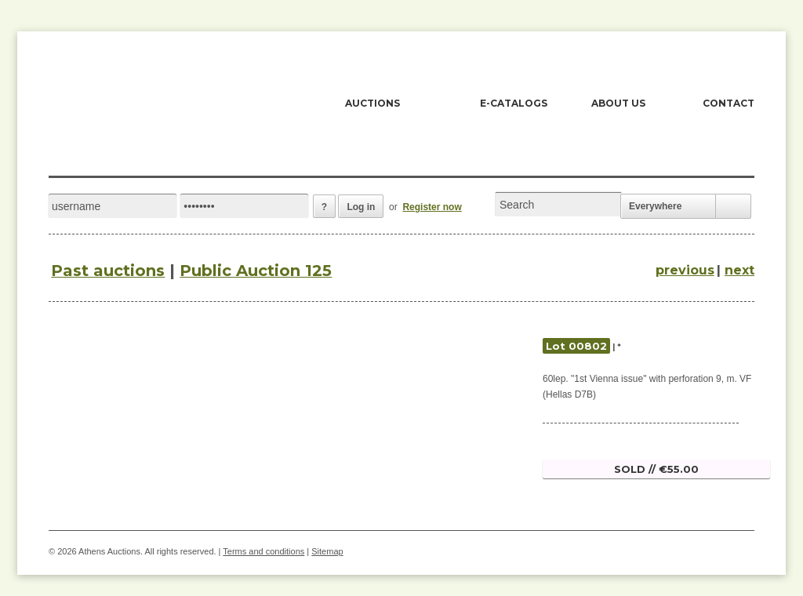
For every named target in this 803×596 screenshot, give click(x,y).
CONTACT (728, 103)
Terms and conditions (263, 551)
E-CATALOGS (513, 103)
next (739, 270)
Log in (361, 207)
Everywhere (655, 206)
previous (685, 270)
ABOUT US (618, 103)
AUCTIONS (372, 103)
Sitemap (327, 551)
